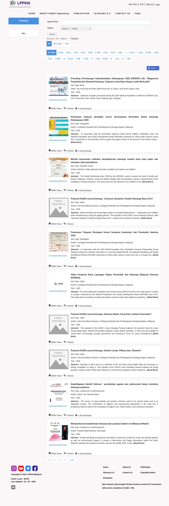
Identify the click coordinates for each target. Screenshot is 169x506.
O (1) (50, 59)
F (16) (97, 52)
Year (67, 44)
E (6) (90, 52)
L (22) (140, 52)
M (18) (148, 52)
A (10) (60, 52)
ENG (135, 4)
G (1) (105, 52)
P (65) (57, 59)
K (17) (132, 52)
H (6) (113, 52)
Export (152, 68)
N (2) (156, 52)
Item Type (57, 44)
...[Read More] (147, 182)
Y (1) (117, 59)
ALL (24, 33)
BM (130, 4)
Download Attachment (58, 100)
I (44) (120, 52)
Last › (72, 460)
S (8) (78, 59)
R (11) (70, 59)
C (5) (76, 52)
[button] (52, 34)
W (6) (105, 59)
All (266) (51, 52)
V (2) (98, 59)
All (49, 44)
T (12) (85, 59)
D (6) (83, 52)
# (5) (128, 59)
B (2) (68, 52)
